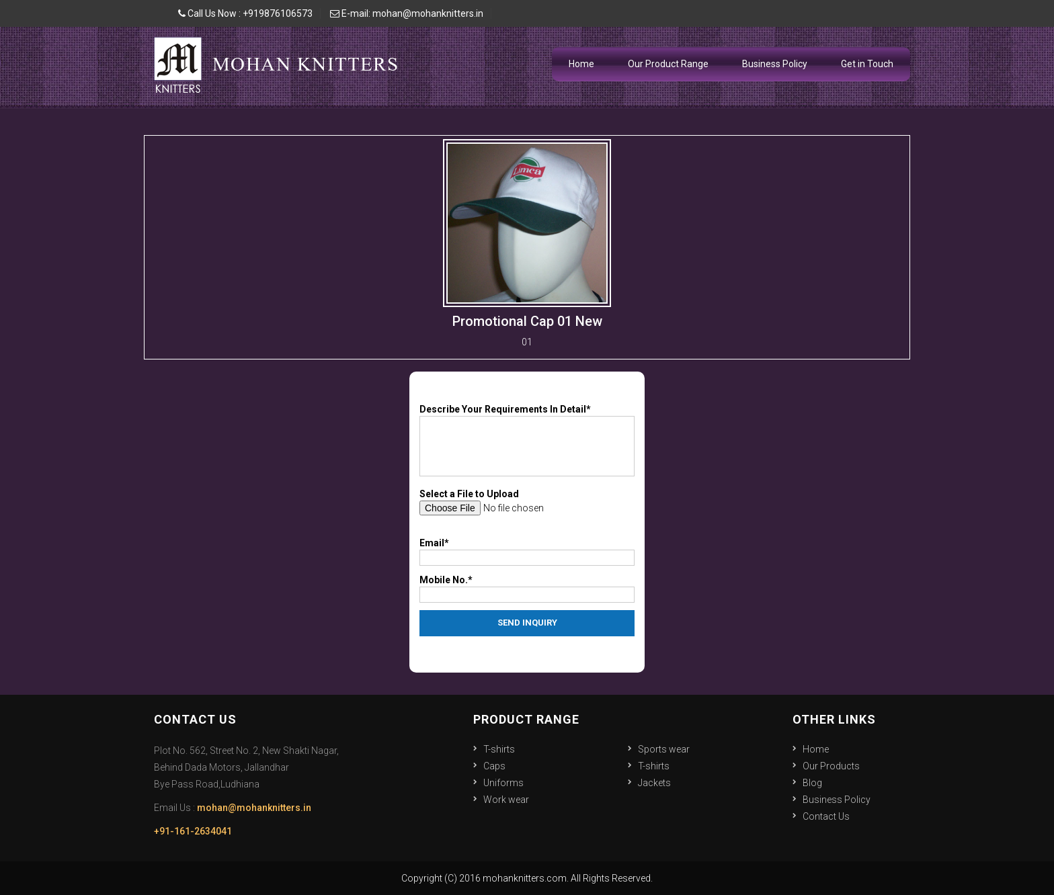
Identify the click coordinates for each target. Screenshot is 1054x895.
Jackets (654, 782)
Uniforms (503, 782)
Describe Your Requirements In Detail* (505, 409)
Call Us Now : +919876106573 (245, 13)
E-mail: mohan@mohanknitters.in (406, 13)
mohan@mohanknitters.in (254, 807)
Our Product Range (668, 63)
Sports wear (664, 749)
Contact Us (826, 816)
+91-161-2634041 (193, 831)
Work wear (506, 799)
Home (581, 63)
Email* (434, 543)
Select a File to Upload (469, 493)
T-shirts (499, 749)
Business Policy (774, 63)
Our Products (831, 766)
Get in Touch (867, 63)
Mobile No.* (446, 579)
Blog (812, 782)
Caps (494, 766)
